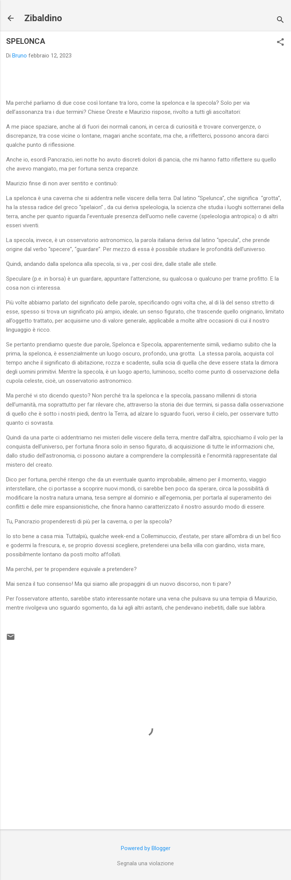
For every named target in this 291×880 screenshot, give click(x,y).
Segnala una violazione (145, 863)
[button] (280, 42)
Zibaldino (43, 18)
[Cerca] (280, 20)
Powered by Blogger (146, 848)
